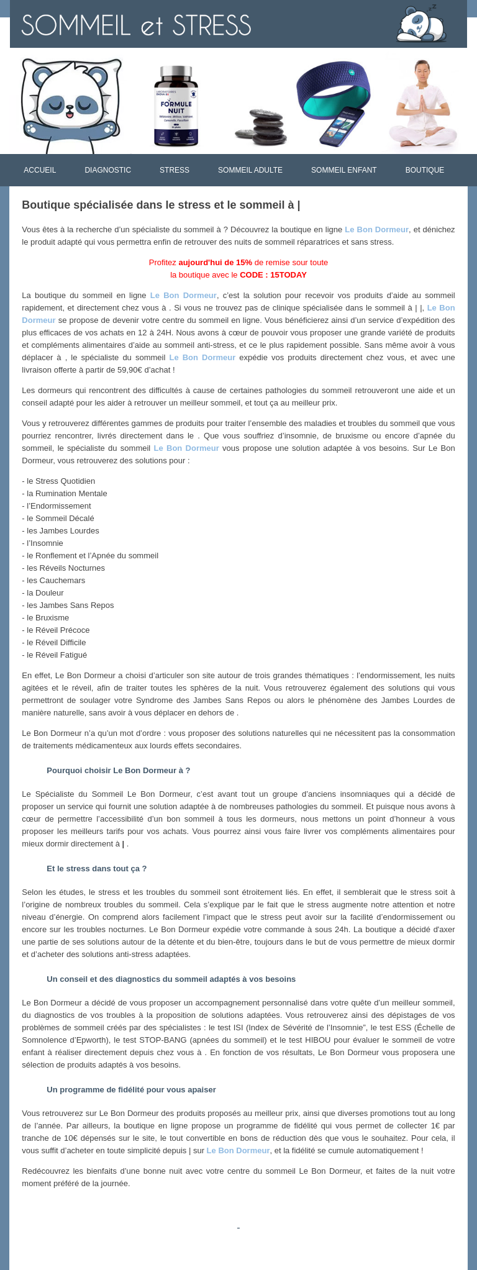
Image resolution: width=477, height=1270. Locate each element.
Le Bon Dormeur (377, 229)
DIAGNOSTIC (107, 170)
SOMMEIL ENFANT (344, 170)
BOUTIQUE (425, 170)
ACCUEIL (40, 170)
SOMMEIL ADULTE (250, 170)
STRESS (174, 170)
